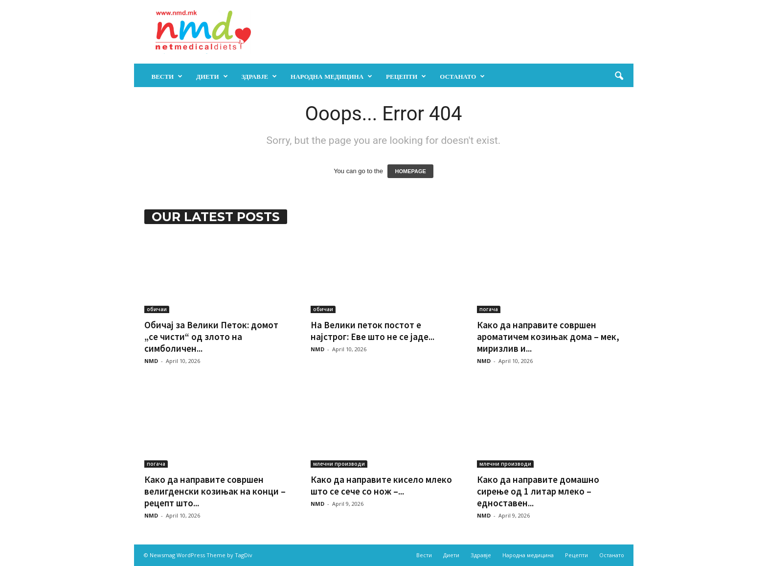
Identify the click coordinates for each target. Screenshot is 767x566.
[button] (619, 76)
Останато (462, 76)
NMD (151, 360)
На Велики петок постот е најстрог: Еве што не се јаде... (372, 330)
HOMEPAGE (410, 171)
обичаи (157, 309)
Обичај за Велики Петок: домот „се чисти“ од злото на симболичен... (211, 336)
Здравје (259, 76)
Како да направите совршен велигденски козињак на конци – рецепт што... (215, 491)
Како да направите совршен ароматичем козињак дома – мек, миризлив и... (548, 336)
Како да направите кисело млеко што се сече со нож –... (381, 485)
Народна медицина (331, 76)
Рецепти (406, 76)
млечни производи (339, 463)
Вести (167, 76)
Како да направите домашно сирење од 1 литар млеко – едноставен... (538, 491)
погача (488, 309)
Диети (212, 76)
